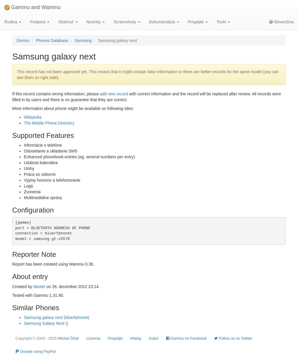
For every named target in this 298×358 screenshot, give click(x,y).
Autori (154, 338)
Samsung (83, 40)
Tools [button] (223, 22)
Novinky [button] (95, 22)
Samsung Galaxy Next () (46, 323)
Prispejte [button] (198, 22)
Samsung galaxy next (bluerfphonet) (56, 317)
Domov (23, 40)
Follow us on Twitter (233, 338)
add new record (114, 94)
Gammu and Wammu (32, 7)
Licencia (93, 338)
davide (39, 286)
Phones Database (52, 40)
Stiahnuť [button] (68, 22)
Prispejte (115, 338)
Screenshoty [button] (126, 22)
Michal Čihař (68, 338)
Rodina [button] (12, 22)
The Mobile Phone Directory (49, 123)
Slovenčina (281, 22)
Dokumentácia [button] (164, 22)
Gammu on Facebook (186, 338)
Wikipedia (33, 117)
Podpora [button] (39, 22)
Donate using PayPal (35, 351)
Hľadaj (135, 338)
